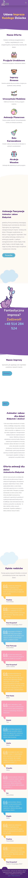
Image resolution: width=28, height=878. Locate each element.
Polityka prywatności (15, 875)
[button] (8, 255)
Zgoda (9, 875)
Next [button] (5, 404)
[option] (14, 388)
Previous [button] (7, 373)
